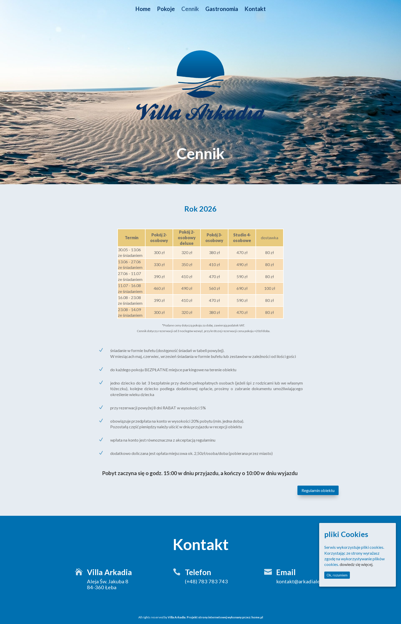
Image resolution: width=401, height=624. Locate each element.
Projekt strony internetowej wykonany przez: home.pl (225, 617)
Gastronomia (221, 9)
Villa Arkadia (176, 617)
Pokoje (166, 9)
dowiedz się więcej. (356, 564)
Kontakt (255, 9)
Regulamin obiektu (318, 490)
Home (143, 9)
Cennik (190, 9)
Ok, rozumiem (337, 575)
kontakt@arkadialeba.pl (303, 581)
